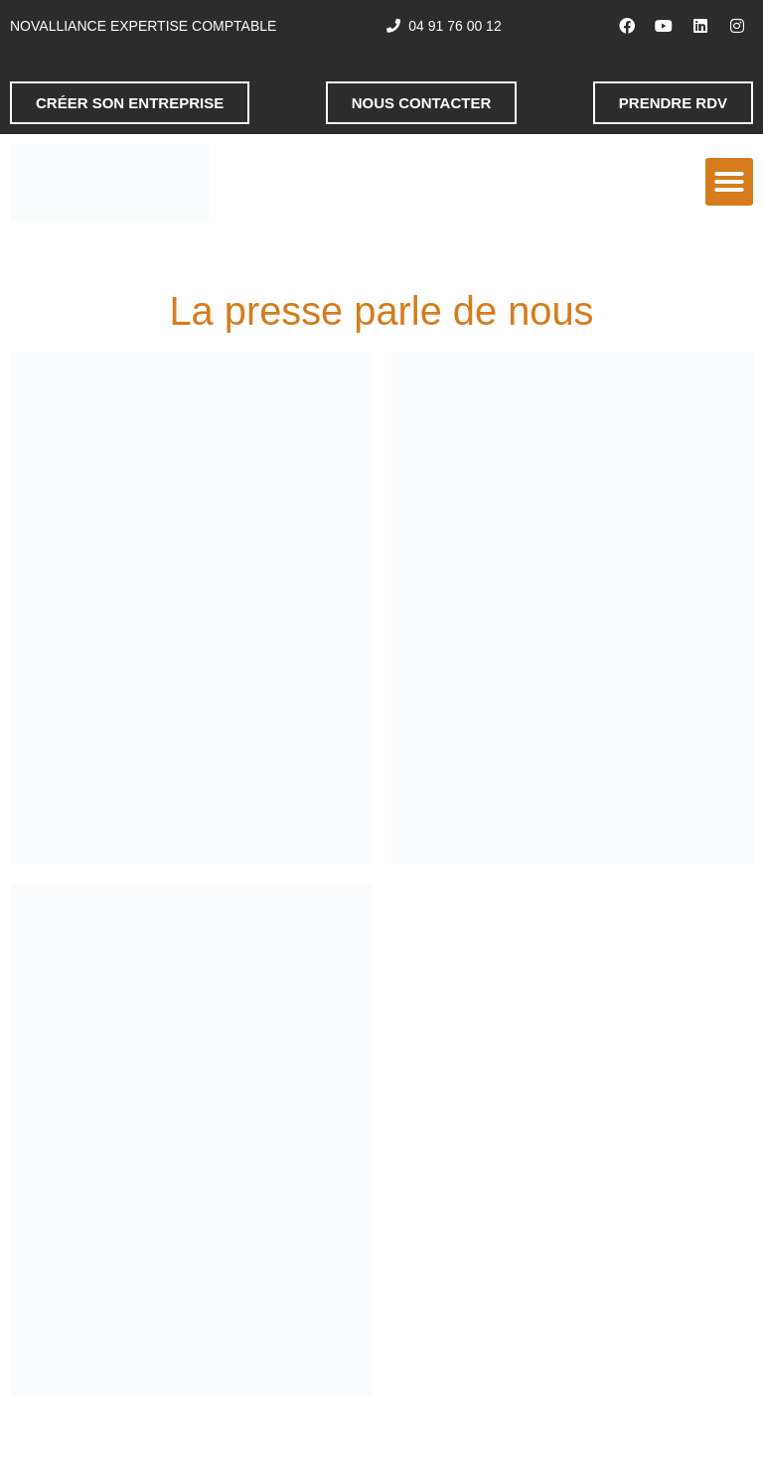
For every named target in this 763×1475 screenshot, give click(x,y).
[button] (729, 182)
